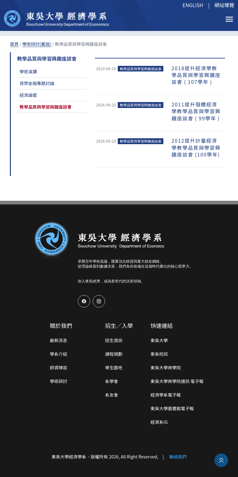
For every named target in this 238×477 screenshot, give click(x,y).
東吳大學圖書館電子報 (172, 408)
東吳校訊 (159, 354)
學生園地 (113, 367)
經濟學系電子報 (166, 395)
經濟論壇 (28, 95)
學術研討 (58, 381)
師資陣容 (58, 367)
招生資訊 (113, 340)
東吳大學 (159, 340)
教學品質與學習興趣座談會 (46, 107)
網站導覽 (224, 5)
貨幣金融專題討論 (37, 83)
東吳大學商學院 (166, 367)
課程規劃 (113, 354)
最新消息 (58, 340)
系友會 (111, 395)
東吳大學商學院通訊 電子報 (177, 381)
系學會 (111, 381)
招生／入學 (119, 325)
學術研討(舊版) (36, 44)
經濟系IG (159, 422)
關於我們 (61, 325)
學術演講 (28, 71)
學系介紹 (58, 354)
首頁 (14, 44)
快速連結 (162, 325)
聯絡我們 (178, 456)
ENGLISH (193, 5)
